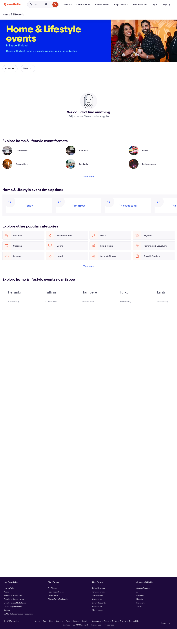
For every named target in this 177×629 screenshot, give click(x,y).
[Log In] (154, 5)
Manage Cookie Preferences (102, 624)
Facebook (140, 595)
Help (51, 621)
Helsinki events (98, 588)
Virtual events (97, 610)
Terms (114, 621)
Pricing (6, 591)
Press (68, 621)
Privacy (123, 621)
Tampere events (98, 591)
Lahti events (97, 606)
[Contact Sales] (83, 5)
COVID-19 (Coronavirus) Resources (18, 613)
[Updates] (67, 5)
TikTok (139, 606)
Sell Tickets (52, 588)
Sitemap (7, 610)
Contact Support (143, 588)
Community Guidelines (13, 606)
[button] (121, 4)
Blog (44, 621)
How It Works (9, 588)
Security (85, 621)
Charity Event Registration (58, 599)
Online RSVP (53, 595)
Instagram (140, 602)
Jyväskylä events (99, 602)
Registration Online (56, 591)
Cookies (66, 624)
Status (106, 621)
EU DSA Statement (80, 624)
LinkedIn (139, 599)
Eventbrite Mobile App (13, 595)
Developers (96, 621)
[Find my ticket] (140, 5)
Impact (76, 621)
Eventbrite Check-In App (14, 599)
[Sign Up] (166, 5)
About (37, 621)
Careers (59, 621)
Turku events (97, 595)
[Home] (12, 4)
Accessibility (134, 621)
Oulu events (97, 599)
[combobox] (50, 4)
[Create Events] (102, 5)
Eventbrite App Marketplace (15, 602)
